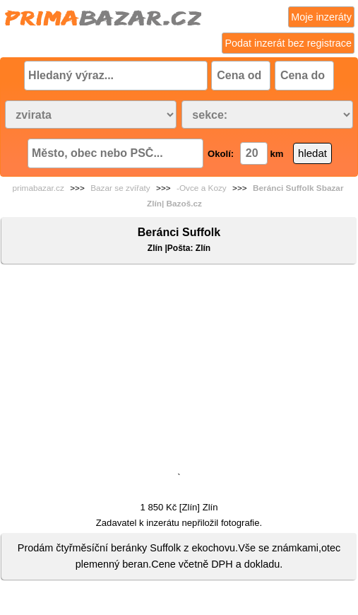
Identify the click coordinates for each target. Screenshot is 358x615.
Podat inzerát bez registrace (288, 43)
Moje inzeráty (321, 17)
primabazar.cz (38, 188)
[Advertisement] (179, 371)
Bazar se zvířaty (120, 188)
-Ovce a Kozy (202, 188)
